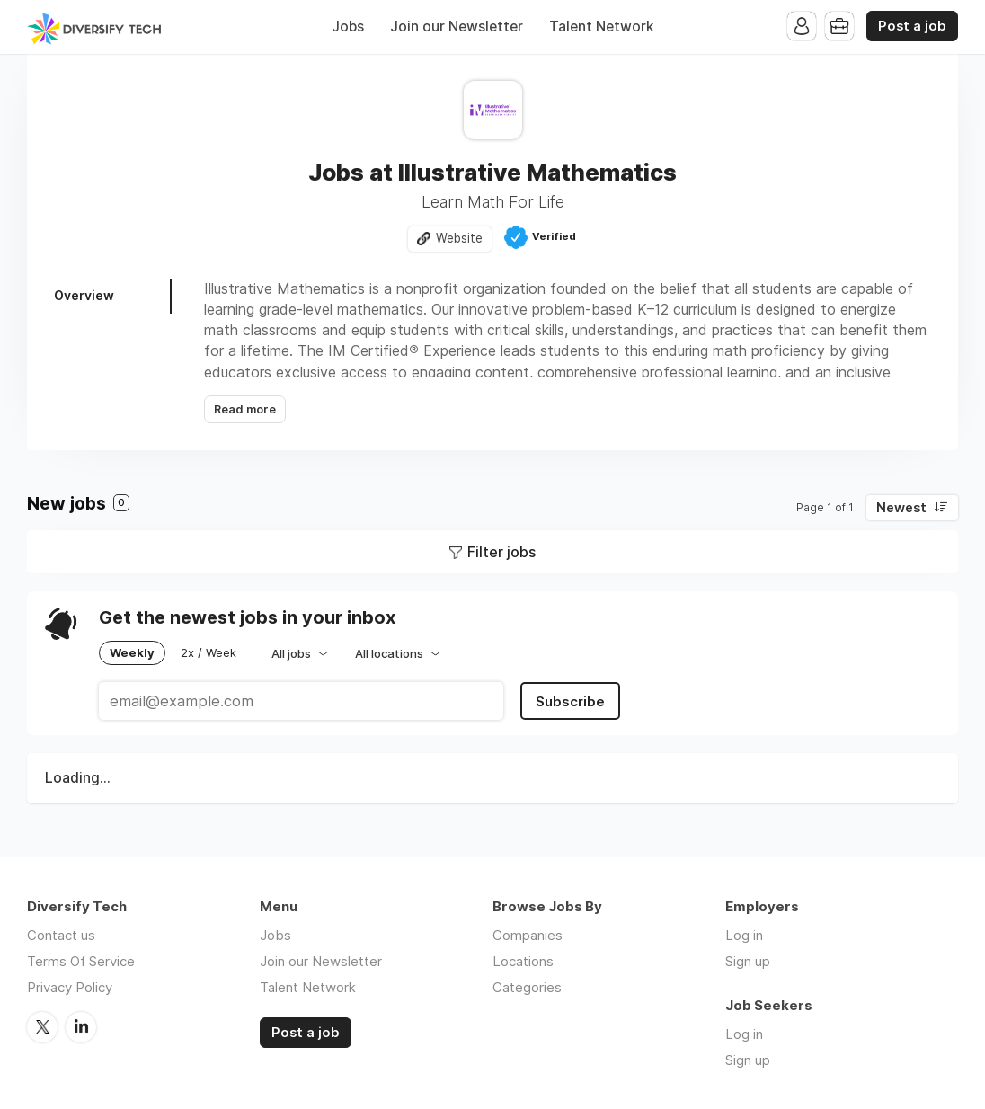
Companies (528, 935)
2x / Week (208, 652)
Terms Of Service (81, 961)
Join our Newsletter (456, 26)
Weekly (132, 652)
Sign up (747, 961)
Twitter (42, 1027)
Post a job (912, 26)
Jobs (348, 26)
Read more (245, 409)
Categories (527, 987)
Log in (744, 935)
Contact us (61, 935)
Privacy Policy (69, 987)
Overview (84, 295)
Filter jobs (501, 552)
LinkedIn (81, 1027)
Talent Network (601, 26)
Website (459, 238)
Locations (523, 961)
